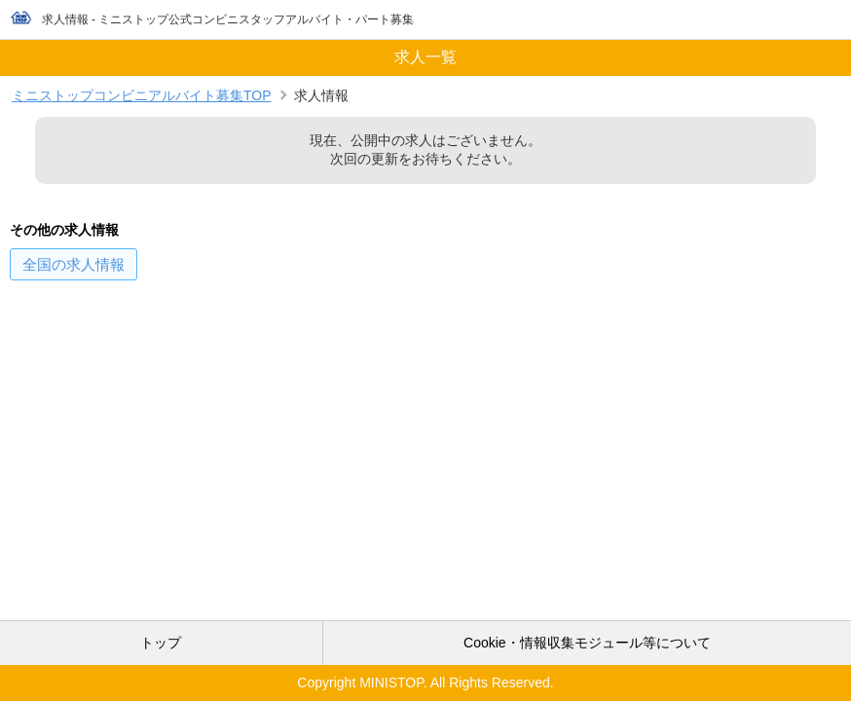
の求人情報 (73, 264)
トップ (160, 642)
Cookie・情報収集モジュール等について (587, 642)
